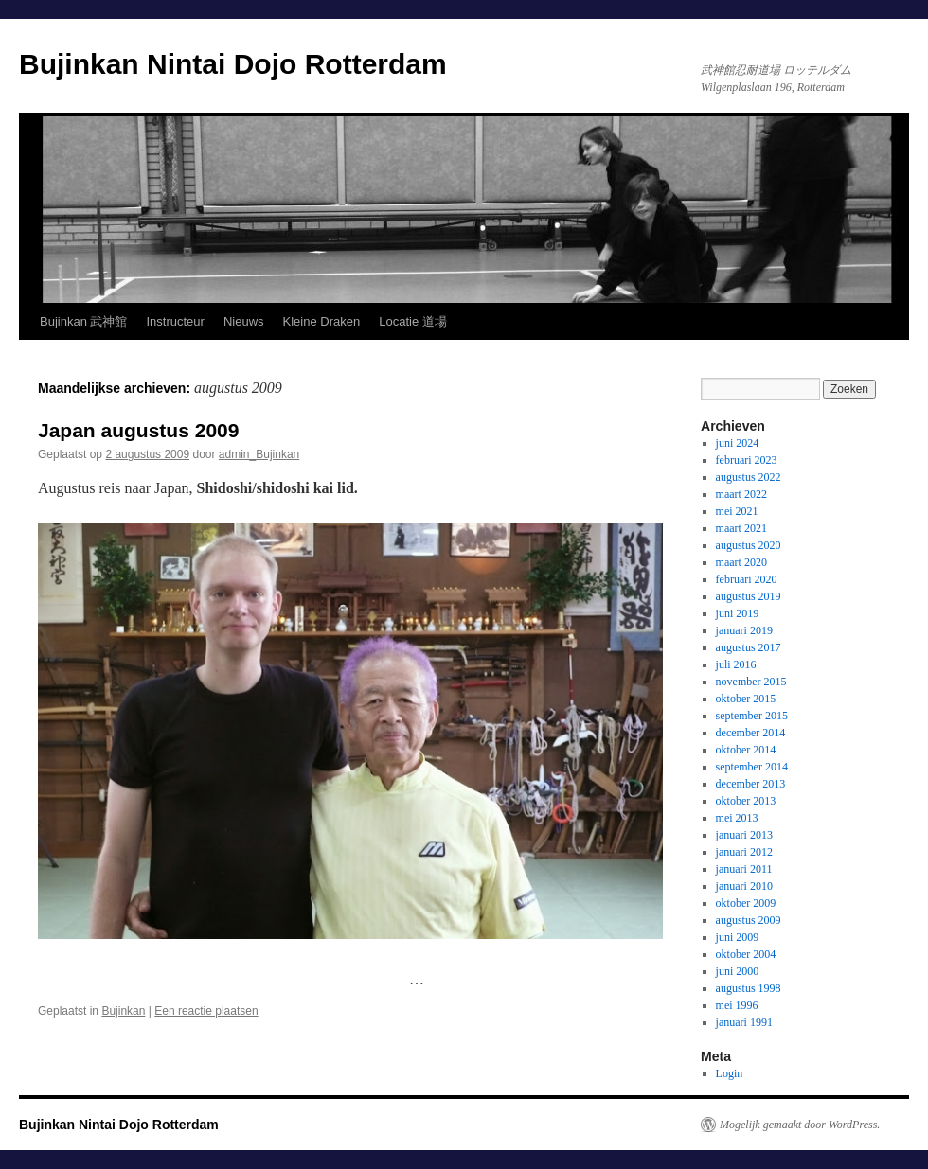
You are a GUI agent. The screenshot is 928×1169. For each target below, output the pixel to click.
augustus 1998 (748, 988)
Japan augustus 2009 (138, 430)
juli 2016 (736, 664)
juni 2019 (737, 613)
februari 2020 (746, 579)
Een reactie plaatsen (206, 1011)
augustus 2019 (748, 596)
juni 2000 (737, 971)
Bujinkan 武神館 (83, 321)
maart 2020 (741, 562)
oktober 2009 (746, 903)
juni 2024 (737, 443)
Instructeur (175, 321)
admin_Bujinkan (259, 454)
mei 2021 (737, 511)
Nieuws (243, 321)
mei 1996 (737, 1005)
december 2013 (751, 783)
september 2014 (752, 766)
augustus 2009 (748, 920)
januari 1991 (744, 1022)
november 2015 (751, 681)
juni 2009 (737, 937)
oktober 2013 (746, 800)
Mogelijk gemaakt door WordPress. (800, 1124)
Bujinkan (123, 1011)
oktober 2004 (746, 954)
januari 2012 (744, 852)
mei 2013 (737, 817)
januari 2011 (744, 869)
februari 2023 (746, 460)
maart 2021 (741, 528)
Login (729, 1073)
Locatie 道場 (413, 321)
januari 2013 (744, 834)
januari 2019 (744, 630)
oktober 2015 (746, 698)
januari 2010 (744, 886)
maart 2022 (741, 494)
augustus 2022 (748, 477)
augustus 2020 (748, 545)
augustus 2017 (748, 647)
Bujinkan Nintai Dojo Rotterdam (233, 64)
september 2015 (752, 715)
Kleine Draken (322, 321)
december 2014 (751, 732)
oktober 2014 (746, 749)
